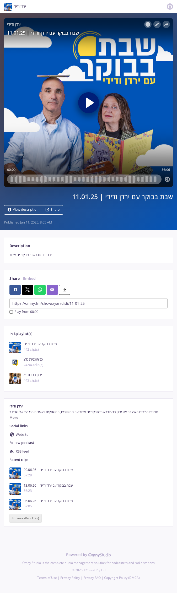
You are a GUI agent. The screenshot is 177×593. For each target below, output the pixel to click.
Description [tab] (19, 245)
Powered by (88, 554)
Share (52, 209)
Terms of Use (47, 577)
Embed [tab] (29, 278)
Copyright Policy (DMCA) (122, 577)
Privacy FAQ (92, 577)
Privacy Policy (70, 577)
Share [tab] (14, 278)
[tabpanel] (88, 255)
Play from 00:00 (23, 312)
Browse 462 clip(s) (25, 518)
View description (23, 209)
